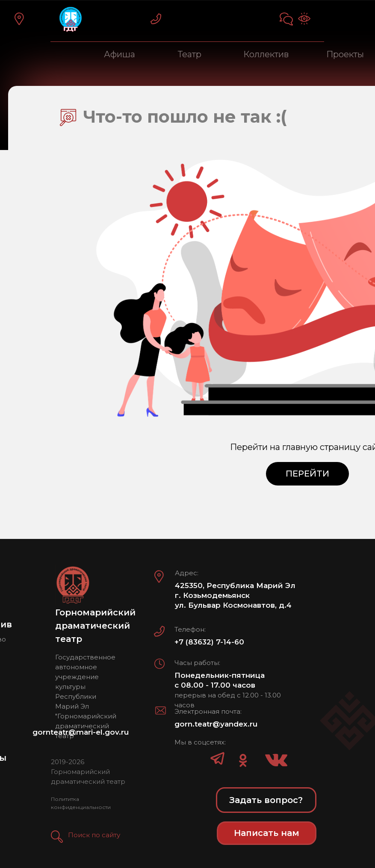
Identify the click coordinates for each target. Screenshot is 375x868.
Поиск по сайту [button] (94, 835)
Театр (189, 54)
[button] (57, 836)
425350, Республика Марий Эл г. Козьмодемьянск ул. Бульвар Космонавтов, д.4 (235, 595)
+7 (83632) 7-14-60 (209, 642)
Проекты (345, 54)
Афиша (119, 54)
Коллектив (266, 54)
